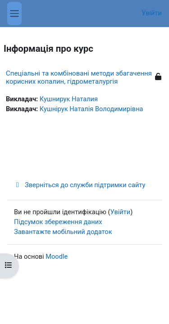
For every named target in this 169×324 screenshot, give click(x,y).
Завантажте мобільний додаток (63, 232)
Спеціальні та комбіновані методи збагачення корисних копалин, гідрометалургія (79, 77)
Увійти (152, 13)
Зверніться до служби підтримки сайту (79, 185)
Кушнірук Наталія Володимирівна (91, 109)
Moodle (57, 256)
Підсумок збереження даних (58, 222)
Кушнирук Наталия (69, 99)
